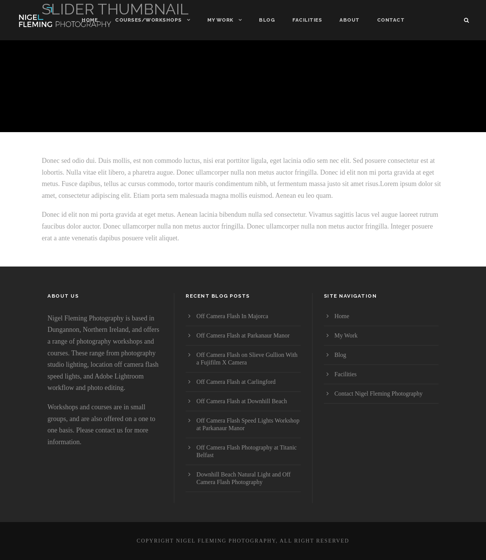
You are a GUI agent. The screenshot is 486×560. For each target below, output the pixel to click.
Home (90, 20)
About (349, 20)
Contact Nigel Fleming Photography (379, 393)
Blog (267, 20)
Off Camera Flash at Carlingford (236, 382)
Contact (391, 20)
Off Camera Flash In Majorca (232, 316)
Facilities (307, 20)
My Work (220, 20)
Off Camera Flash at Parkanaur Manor (242, 335)
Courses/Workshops (148, 20)
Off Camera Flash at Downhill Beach (241, 401)
